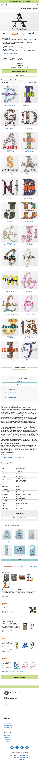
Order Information (8, 721)
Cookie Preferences (19, 759)
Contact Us (19, 384)
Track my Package (8, 727)
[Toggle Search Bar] (35, 5)
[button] (37, 5)
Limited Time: (20, 1)
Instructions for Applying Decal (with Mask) (15, 457)
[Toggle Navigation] (32, 5)
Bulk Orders (6, 741)
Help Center (35, 8)
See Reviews (19, 34)
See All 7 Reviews (19, 677)
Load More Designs (19, 367)
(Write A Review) (33, 566)
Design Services (7, 739)
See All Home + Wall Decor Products (19, 559)
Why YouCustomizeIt (8, 709)
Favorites (29, 8)
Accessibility (29, 757)
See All (10, 389)
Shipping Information (8, 723)
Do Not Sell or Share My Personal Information (16, 757)
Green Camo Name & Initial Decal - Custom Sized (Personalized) (16, 612)
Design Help (6, 737)
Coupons (12, 755)
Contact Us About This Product (19, 517)
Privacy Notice (25, 755)
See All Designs (7, 735)
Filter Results (19, 381)
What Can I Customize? (19, 75)
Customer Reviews (8, 711)
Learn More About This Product (10, 53)
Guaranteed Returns (8, 725)
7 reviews (22, 566)
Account (23, 8)
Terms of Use (18, 755)
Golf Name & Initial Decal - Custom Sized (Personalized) (15, 671)
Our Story (6, 706)
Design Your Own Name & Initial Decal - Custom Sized (14, 633)
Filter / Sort (32, 82)
